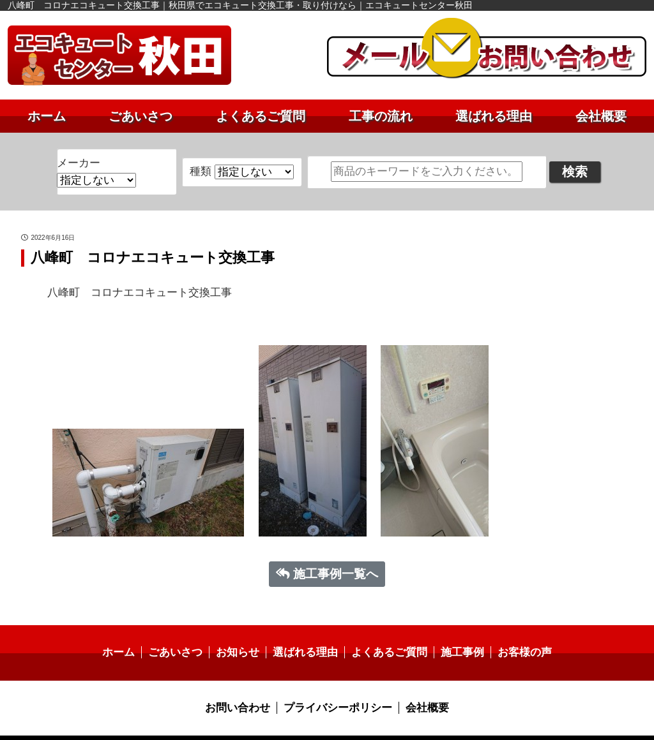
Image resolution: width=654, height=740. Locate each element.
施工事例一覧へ (327, 558)
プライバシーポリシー (337, 691)
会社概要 (601, 116)
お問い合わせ (242, 691)
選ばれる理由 (493, 116)
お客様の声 (515, 637)
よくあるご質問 (260, 116)
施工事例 (456, 637)
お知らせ (242, 637)
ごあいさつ (140, 116)
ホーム (46, 116)
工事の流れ (381, 116)
